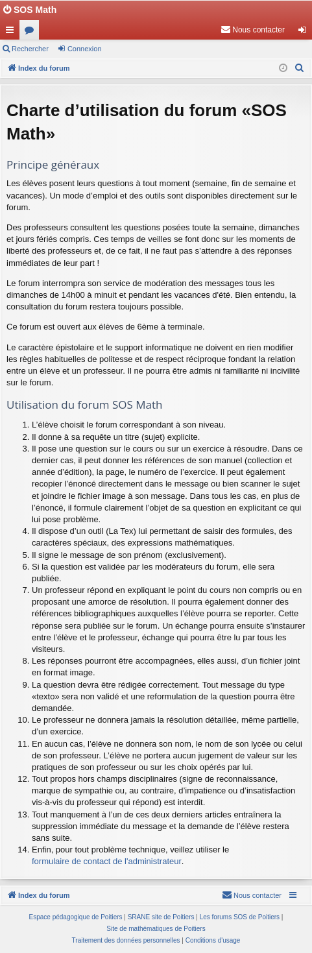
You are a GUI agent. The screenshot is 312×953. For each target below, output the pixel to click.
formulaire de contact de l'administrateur (107, 861)
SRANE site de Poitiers (161, 917)
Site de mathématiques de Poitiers (155, 928)
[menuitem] (253, 30)
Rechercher (30, 49)
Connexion (84, 49)
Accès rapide (12, 32)
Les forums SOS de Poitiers (240, 917)
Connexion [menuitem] (305, 32)
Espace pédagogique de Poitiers (76, 917)
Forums (32, 32)
